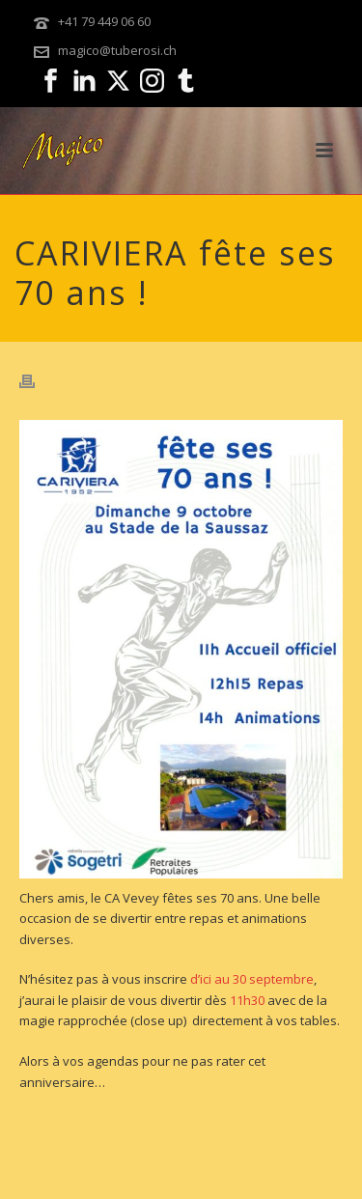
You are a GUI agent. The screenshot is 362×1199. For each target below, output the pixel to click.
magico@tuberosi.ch (117, 50)
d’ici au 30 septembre (252, 979)
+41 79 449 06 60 (104, 21)
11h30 (247, 1000)
